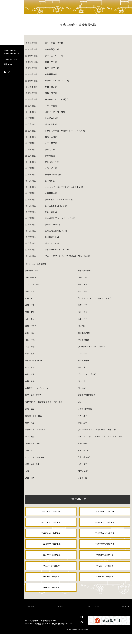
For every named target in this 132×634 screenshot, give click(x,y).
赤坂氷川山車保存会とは (11, 54)
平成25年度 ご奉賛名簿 (51, 555)
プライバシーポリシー (93, 606)
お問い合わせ (8, 64)
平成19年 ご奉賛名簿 (51, 587)
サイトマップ (126, 606)
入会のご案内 (29, 606)
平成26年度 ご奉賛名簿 (104, 544)
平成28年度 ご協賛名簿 (104, 533)
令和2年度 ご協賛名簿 (105, 511)
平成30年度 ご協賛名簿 (104, 522)
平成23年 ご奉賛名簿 (51, 565)
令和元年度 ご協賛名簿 (50, 522)
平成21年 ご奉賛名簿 (51, 576)
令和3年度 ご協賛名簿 (51, 511)
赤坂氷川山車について (11, 50)
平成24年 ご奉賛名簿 (104, 555)
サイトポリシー (60, 606)
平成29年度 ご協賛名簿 (51, 533)
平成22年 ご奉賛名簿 (104, 565)
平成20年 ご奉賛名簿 (105, 576)
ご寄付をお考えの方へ (11, 59)
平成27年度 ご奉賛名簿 (51, 544)
